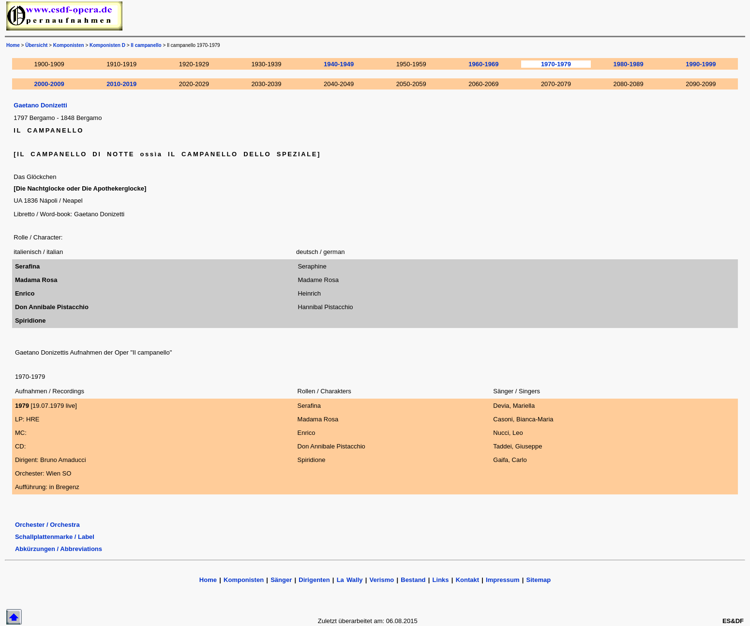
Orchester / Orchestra (47, 524)
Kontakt (469, 579)
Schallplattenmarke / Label (54, 536)
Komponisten (68, 45)
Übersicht (36, 45)
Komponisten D (107, 45)
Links (441, 579)
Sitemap (538, 579)
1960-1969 (483, 64)
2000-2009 (49, 84)
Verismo (382, 579)
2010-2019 (121, 84)
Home (13, 45)
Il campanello (146, 45)
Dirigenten (314, 579)
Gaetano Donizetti (40, 105)
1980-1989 (629, 64)
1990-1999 (701, 64)
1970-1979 (556, 64)
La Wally (350, 579)
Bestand (413, 579)
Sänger (281, 579)
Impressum (502, 579)
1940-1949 (339, 64)
